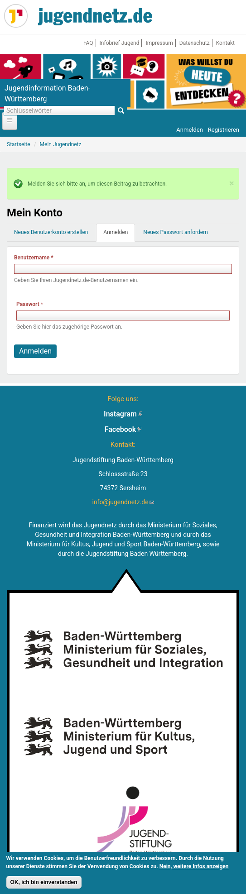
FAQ (88, 43)
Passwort (29, 304)
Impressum (159, 43)
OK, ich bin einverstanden (43, 883)
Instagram (123, 414)
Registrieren (223, 129)
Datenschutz (194, 43)
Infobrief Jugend (120, 43)
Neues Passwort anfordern (175, 232)
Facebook (123, 429)
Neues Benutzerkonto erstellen (51, 232)
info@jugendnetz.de (123, 502)
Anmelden (189, 129)
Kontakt (225, 43)
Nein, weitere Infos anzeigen (194, 867)
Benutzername (33, 257)
